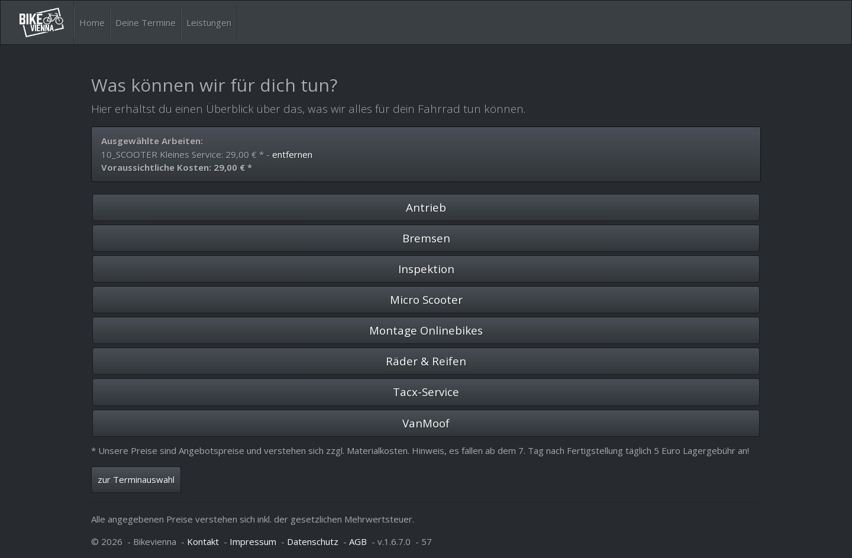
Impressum (253, 541)
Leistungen (208, 22)
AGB (358, 541)
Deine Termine (145, 22)
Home (92, 22)
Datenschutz (312, 541)
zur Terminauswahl (136, 479)
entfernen (292, 154)
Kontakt (203, 541)
